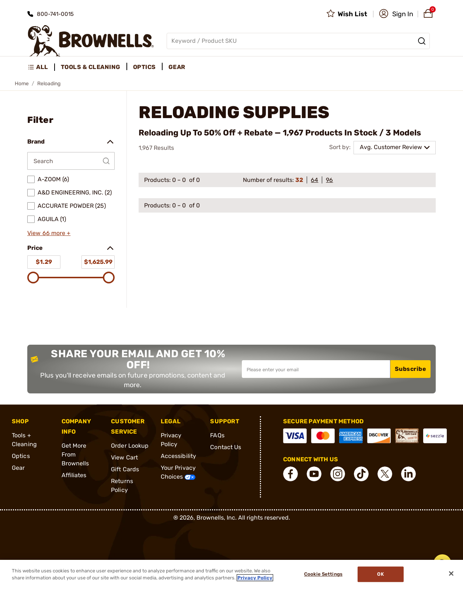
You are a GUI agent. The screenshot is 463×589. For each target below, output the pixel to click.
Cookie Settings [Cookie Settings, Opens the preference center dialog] (323, 574)
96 (329, 179)
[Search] (421, 41)
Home (22, 83)
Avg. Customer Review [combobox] (391, 147)
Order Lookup (130, 445)
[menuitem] (41, 67)
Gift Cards (125, 469)
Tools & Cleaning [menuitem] (91, 66)
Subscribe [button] (411, 368)
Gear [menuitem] (176, 66)
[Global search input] (298, 41)
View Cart (124, 457)
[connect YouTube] (314, 473)
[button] (396, 14)
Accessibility (178, 455)
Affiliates (74, 475)
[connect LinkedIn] (408, 473)
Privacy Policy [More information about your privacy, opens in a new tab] (254, 578)
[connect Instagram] (337, 473)
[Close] (451, 573)
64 (314, 179)
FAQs (217, 435)
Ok (380, 574)
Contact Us (225, 447)
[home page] (90, 40)
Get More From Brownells (75, 454)
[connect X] (384, 473)
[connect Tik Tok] (361, 473)
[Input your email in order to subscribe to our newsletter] (316, 369)
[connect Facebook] (290, 473)
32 (299, 179)
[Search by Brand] (71, 161)
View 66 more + (48, 233)
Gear (18, 467)
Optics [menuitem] (144, 66)
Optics (21, 455)
